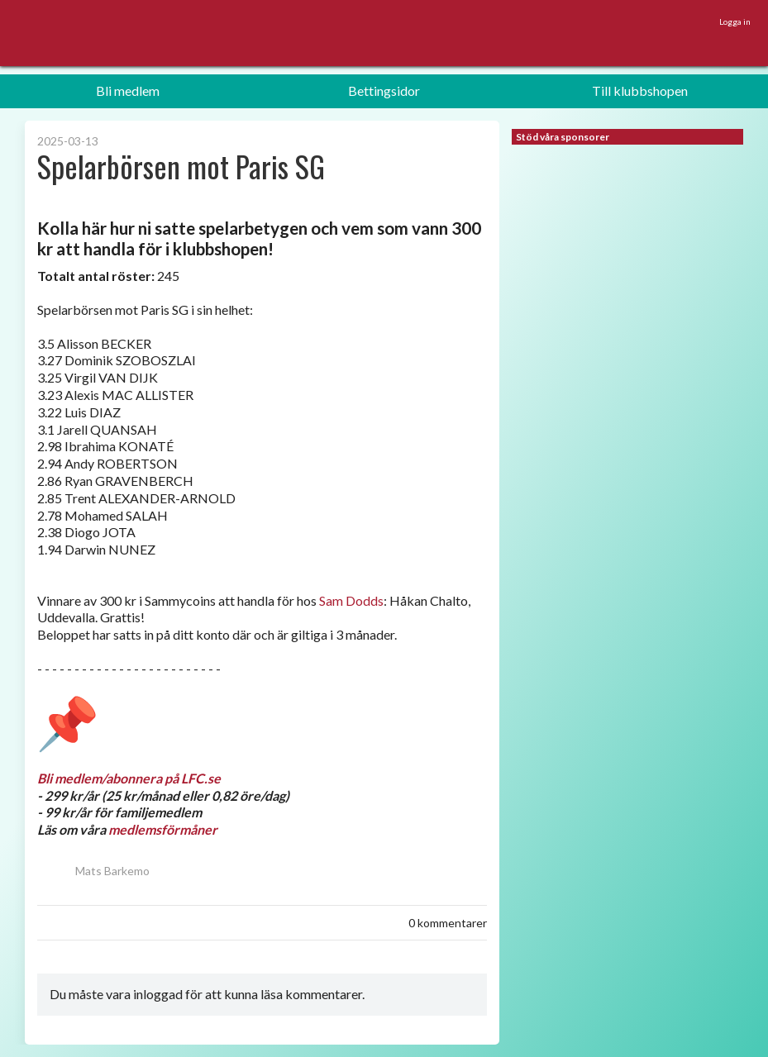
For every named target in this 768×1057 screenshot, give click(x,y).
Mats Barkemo (93, 871)
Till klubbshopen (640, 90)
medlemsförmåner (162, 829)
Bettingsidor (384, 90)
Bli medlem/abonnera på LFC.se (129, 778)
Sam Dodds (351, 600)
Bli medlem (128, 90)
